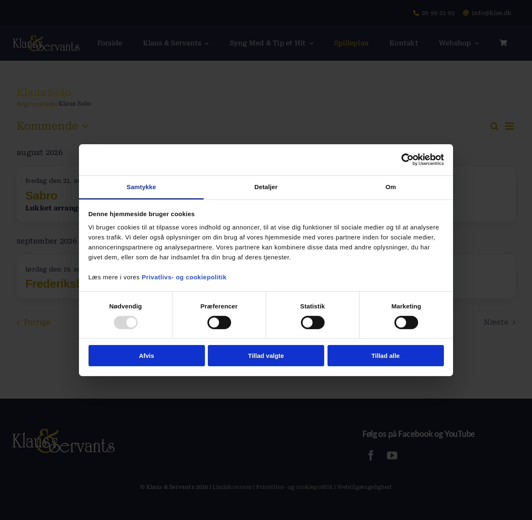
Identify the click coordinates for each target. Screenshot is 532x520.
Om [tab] (390, 186)
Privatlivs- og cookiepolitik (184, 276)
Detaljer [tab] (266, 186)
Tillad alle (385, 355)
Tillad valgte (266, 355)
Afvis (146, 355)
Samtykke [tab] (141, 186)
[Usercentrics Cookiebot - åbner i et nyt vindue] (407, 159)
